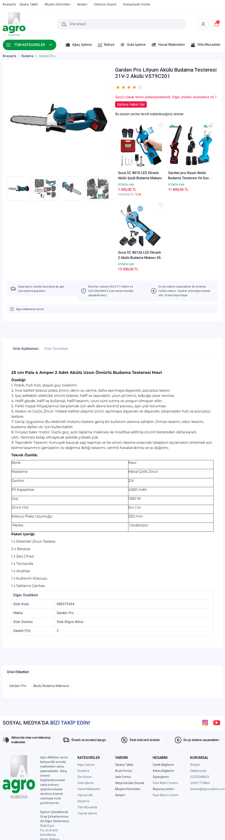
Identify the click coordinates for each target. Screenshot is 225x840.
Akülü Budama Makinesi (51, 611)
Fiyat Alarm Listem (165, 720)
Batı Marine (48, 760)
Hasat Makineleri (89, 714)
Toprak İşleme (87, 738)
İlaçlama (83, 726)
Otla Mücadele (87, 732)
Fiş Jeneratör (49, 755)
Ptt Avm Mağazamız (54, 792)
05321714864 (200, 708)
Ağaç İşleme (86, 690)
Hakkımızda (198, 696)
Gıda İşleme (86, 708)
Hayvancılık (85, 720)
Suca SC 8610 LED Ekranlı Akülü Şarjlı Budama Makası (131, 159)
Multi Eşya (47, 751)
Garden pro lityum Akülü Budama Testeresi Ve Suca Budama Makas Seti (166, 159)
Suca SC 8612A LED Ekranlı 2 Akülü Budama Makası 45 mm (198, 159)
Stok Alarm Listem (165, 708)
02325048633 (199, 702)
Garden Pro (17, 611)
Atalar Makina (49, 764)
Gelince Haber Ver (131, 104)
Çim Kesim (85, 702)
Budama (83, 696)
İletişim (195, 690)
